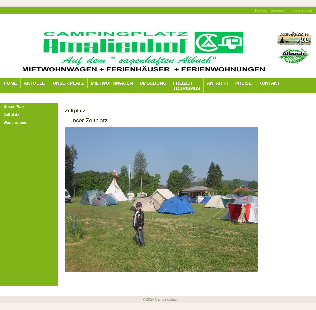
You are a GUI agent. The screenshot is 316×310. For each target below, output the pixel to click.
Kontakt (261, 10)
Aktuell (34, 83)
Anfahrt (217, 83)
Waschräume (15, 123)
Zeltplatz (11, 114)
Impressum (279, 10)
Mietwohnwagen (112, 83)
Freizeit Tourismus (186, 86)
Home (10, 83)
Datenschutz (302, 10)
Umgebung (153, 83)
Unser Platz (67, 83)
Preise (243, 83)
